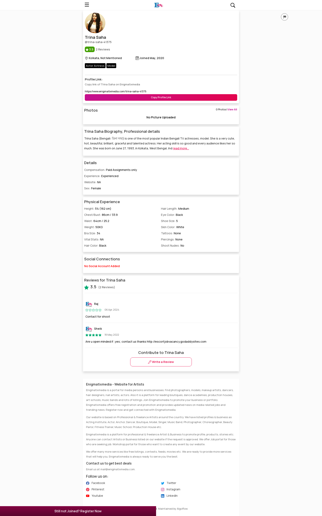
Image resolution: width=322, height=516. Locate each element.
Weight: (93, 227)
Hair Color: (95, 245)
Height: (97, 209)
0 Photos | (226, 109)
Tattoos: (171, 233)
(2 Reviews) (99, 287)
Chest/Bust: (101, 215)
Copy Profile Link (161, 97)
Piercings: (172, 239)
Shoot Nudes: (172, 245)
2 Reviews (97, 49)
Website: (92, 182)
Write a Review (161, 362)
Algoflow (182, 508)
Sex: (92, 188)
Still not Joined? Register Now (78, 511)
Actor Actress (95, 66)
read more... (181, 148)
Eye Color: (172, 215)
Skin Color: (172, 227)
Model (111, 66)
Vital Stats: (94, 239)
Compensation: (110, 170)
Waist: (96, 221)
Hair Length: (175, 209)
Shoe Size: (169, 221)
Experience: (101, 176)
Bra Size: (92, 233)
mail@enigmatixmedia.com (117, 469)
